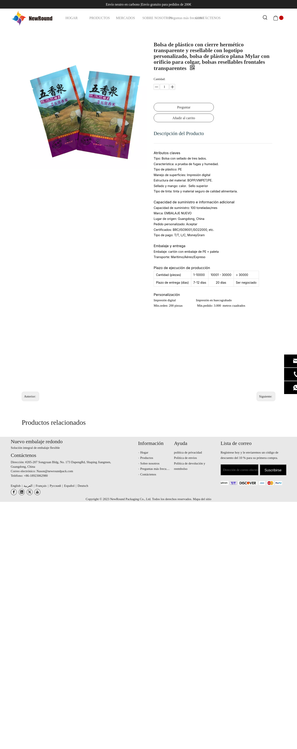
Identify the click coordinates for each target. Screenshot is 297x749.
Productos (146, 458)
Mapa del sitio (202, 499)
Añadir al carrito (183, 118)
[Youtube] (37, 492)
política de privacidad (188, 452)
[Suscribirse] (273, 469)
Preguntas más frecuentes (156, 468)
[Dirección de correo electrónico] (239, 469)
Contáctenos (148, 474)
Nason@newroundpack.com (55, 471)
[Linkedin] (22, 492)
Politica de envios (185, 458)
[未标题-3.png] (247, 483)
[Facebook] (14, 492)
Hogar (144, 452)
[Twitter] (30, 492)
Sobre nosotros (150, 463)
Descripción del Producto (179, 133)
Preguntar (183, 107)
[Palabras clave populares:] (265, 17)
